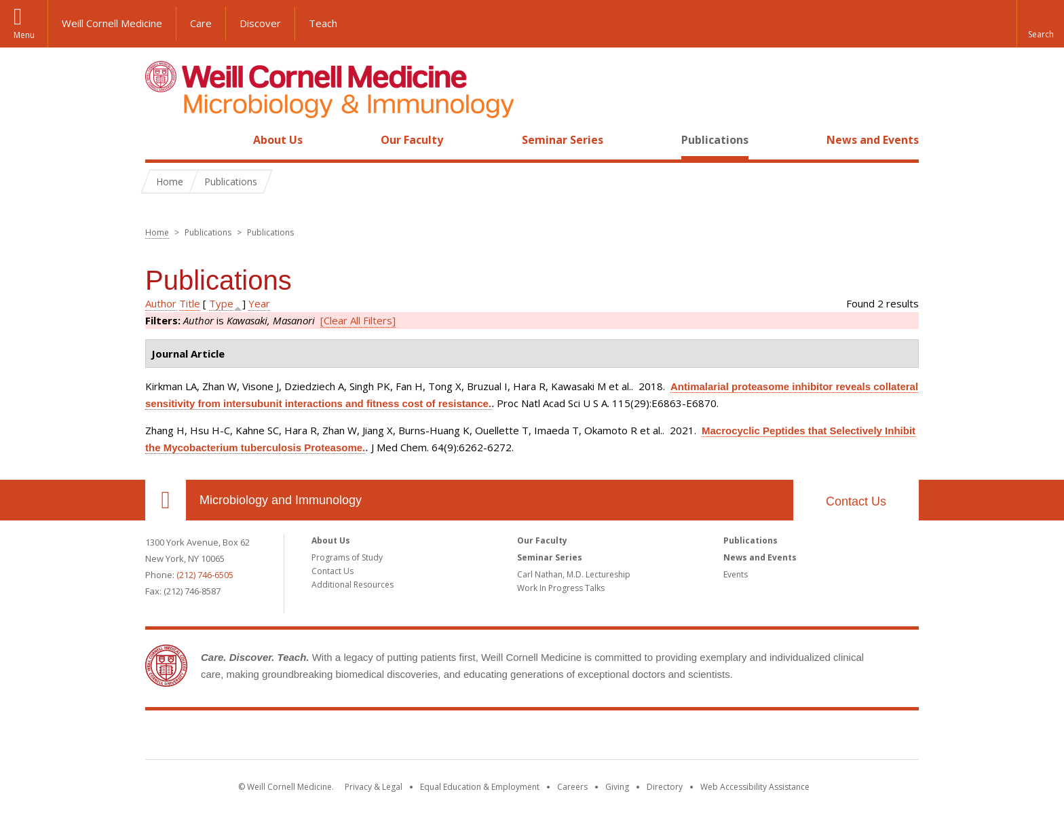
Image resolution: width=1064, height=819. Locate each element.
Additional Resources (352, 584)
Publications (714, 139)
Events (735, 574)
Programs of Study (347, 557)
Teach (323, 23)
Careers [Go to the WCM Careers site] (572, 787)
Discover (260, 23)
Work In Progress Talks (561, 588)
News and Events (872, 139)
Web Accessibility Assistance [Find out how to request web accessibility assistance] (755, 787)
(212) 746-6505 (204, 575)
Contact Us (856, 501)
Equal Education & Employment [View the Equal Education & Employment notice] (479, 787)
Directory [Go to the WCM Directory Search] (665, 787)
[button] (1040, 23)
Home (160, 140)
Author (160, 303)
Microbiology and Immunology (281, 500)
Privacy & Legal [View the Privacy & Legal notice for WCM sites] (373, 787)
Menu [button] (24, 35)
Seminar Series (562, 139)
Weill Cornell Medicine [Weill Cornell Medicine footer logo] (532, 737)
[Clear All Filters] (358, 320)
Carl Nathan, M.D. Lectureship (573, 574)
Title (189, 303)
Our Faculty (412, 139)
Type (221, 303)
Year (259, 303)
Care (201, 23)
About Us (278, 139)
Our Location (165, 500)
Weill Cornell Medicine (112, 23)
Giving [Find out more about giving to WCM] (617, 787)
